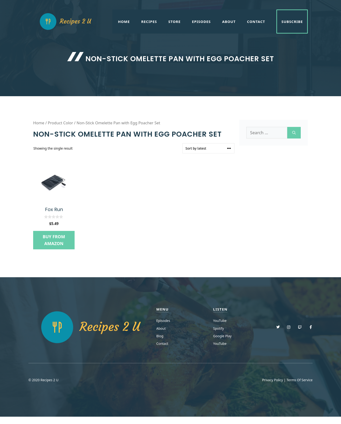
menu (162, 309)
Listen (220, 309)
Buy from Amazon (54, 240)
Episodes (201, 21)
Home (124, 21)
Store (174, 21)
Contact (256, 21)
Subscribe (292, 21)
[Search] (294, 132)
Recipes (149, 21)
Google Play (222, 336)
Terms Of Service (300, 380)
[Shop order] (208, 148)
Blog (159, 336)
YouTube (220, 320)
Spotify (218, 328)
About (229, 21)
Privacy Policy (272, 380)
